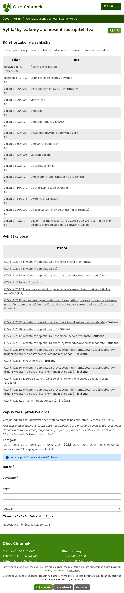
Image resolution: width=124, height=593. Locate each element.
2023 (76, 445)
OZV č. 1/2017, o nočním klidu (23, 360)
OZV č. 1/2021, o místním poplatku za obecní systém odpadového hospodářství (54, 343)
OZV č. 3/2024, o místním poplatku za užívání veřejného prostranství (47, 262)
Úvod (6, 18)
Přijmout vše (43, 587)
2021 (58, 445)
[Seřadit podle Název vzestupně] (13, 465)
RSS (115, 30)
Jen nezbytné (63, 587)
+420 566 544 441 (26, 556)
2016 (16, 445)
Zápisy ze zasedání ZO (40, 449)
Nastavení (82, 587)
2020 (49, 445)
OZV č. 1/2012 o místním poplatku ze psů (30, 400)
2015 (7, 445)
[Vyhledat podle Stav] (62, 509)
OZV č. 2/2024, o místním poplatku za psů (30, 268)
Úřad (17, 18)
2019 (41, 445)
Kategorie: (10, 440)
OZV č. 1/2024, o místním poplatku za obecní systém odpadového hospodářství (54, 275)
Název (7, 467)
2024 (85, 445)
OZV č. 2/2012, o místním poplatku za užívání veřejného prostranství (47, 336)
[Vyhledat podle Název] (62, 473)
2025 (93, 445)
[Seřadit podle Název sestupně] (13, 466)
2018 (33, 445)
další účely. (74, 570)
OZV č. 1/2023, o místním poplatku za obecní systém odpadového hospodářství (54, 322)
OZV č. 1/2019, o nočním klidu (23, 282)
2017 (24, 445)
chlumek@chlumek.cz (27, 561)
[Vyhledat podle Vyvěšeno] (62, 485)
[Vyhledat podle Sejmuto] (62, 496)
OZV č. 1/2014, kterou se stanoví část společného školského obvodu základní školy (56, 378)
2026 (102, 445)
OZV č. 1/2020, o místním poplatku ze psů (30, 329)
